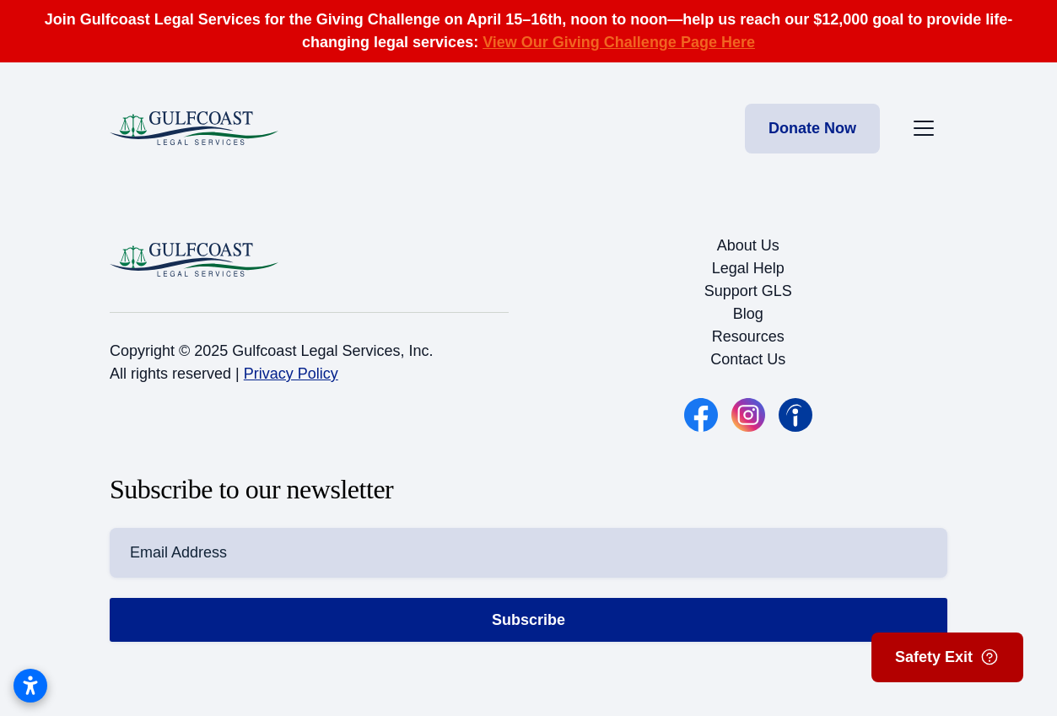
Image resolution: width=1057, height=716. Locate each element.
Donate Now (812, 128)
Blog (748, 313)
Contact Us (747, 359)
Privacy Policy (291, 373)
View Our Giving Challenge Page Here (619, 42)
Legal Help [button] (748, 268)
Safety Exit (947, 657)
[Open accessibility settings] (30, 686)
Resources (748, 336)
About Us (748, 245)
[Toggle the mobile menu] (923, 128)
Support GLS (748, 291)
